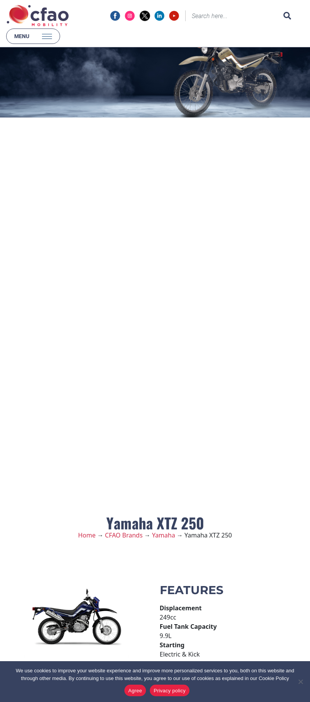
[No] (300, 681)
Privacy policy (170, 691)
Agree (135, 691)
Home (87, 535)
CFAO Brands (124, 535)
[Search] (232, 15)
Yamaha (163, 535)
